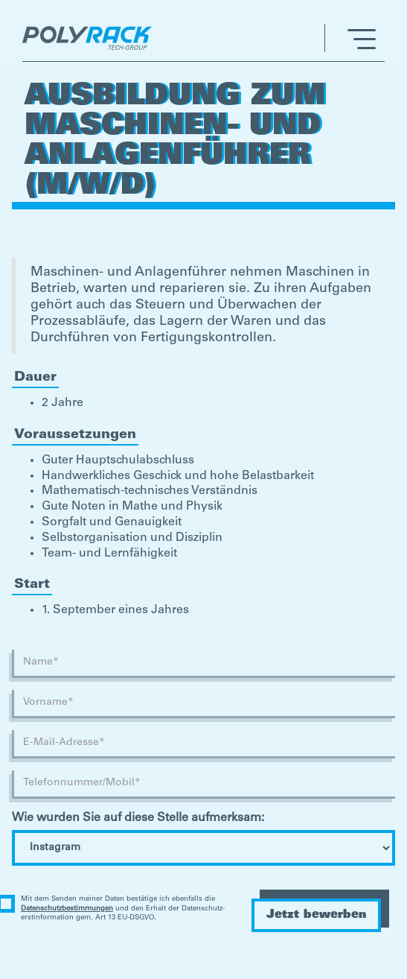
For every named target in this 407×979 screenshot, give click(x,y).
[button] (350, 38)
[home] (90, 38)
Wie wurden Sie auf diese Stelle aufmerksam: (138, 818)
